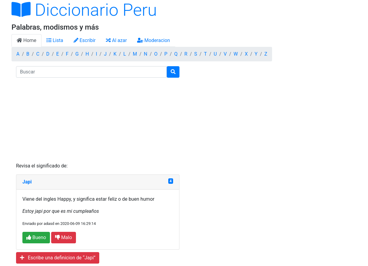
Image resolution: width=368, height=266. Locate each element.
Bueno (36, 237)
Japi (27, 182)
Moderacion (153, 40)
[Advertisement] (97, 120)
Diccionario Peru (84, 10)
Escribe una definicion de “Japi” (57, 258)
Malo (63, 237)
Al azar (116, 40)
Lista (55, 40)
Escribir (85, 40)
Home (26, 40)
